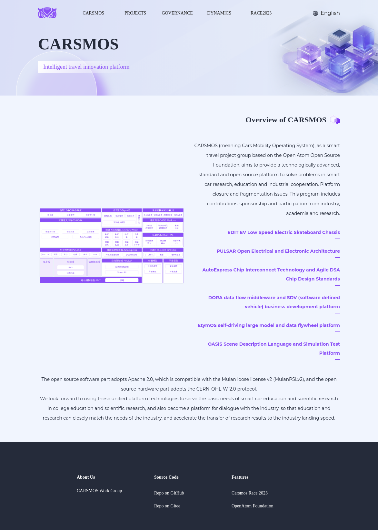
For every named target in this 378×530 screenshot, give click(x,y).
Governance (177, 13)
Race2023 (261, 13)
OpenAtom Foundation (253, 506)
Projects (135, 13)
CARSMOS (93, 13)
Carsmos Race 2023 (250, 493)
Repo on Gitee (167, 506)
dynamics (219, 13)
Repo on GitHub (169, 493)
